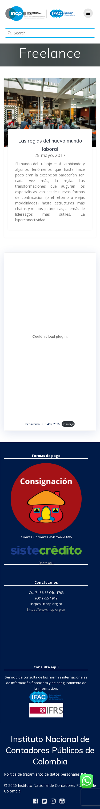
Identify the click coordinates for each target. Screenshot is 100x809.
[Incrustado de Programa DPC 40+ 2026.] (50, 336)
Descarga (68, 424)
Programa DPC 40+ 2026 (42, 424)
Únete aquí (46, 563)
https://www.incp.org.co (46, 609)
